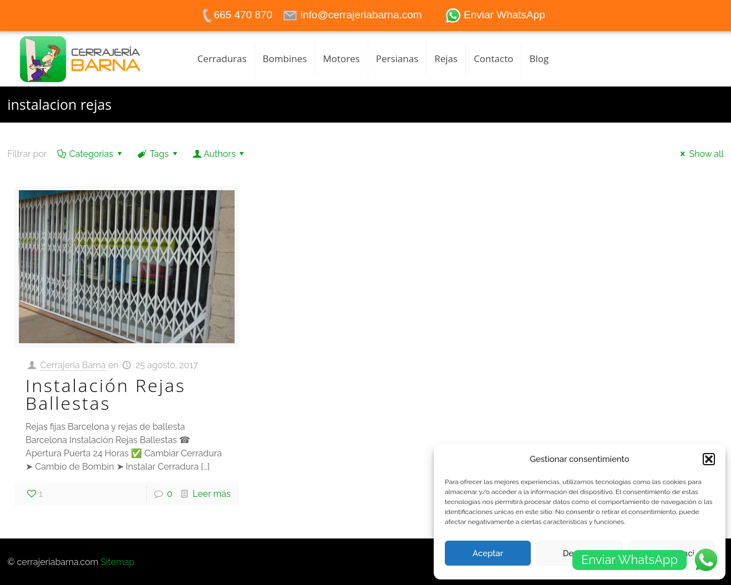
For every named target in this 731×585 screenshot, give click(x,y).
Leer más (211, 494)
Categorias (90, 154)
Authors (219, 154)
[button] (708, 459)
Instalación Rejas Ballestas (106, 394)
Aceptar (488, 553)
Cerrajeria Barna (73, 365)
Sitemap (117, 562)
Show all (700, 154)
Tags (158, 154)
